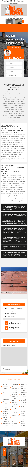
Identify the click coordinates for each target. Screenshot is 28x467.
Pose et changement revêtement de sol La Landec (5, 411)
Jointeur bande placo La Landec (22, 414)
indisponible (7, 1)
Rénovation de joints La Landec (23, 394)
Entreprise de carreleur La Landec (5, 402)
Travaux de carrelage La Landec (5, 394)
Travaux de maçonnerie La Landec (5, 423)
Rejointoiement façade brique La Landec (14, 417)
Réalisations (14, 48)
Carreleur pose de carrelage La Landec (13, 410)
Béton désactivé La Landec (13, 402)
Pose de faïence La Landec (5, 387)
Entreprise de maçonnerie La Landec (14, 387)
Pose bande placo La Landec (22, 422)
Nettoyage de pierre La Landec (23, 400)
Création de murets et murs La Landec (14, 395)
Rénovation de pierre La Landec (23, 407)
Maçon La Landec (4, 418)
